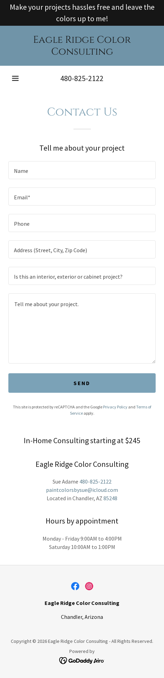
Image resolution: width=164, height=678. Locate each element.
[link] (82, 45)
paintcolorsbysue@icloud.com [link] (82, 489)
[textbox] (82, 170)
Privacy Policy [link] (115, 406)
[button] (15, 78)
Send (81, 383)
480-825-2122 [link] (81, 78)
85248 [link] (110, 498)
